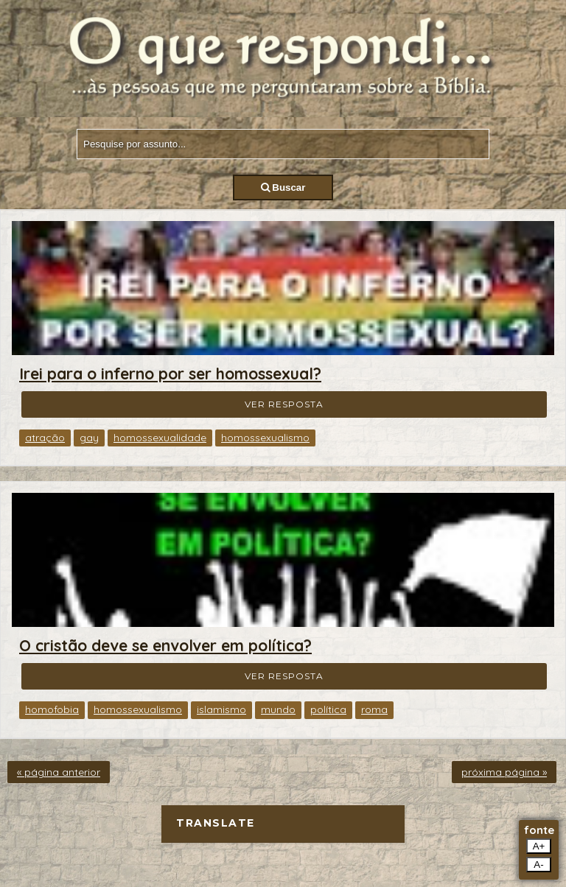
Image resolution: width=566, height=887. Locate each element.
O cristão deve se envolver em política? (165, 645)
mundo (278, 709)
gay (89, 437)
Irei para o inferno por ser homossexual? (170, 373)
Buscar (283, 187)
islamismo (221, 709)
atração (45, 437)
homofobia (52, 709)
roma (374, 709)
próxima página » (504, 772)
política (328, 709)
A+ (539, 846)
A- (538, 864)
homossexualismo (265, 437)
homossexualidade (159, 437)
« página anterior (58, 772)
